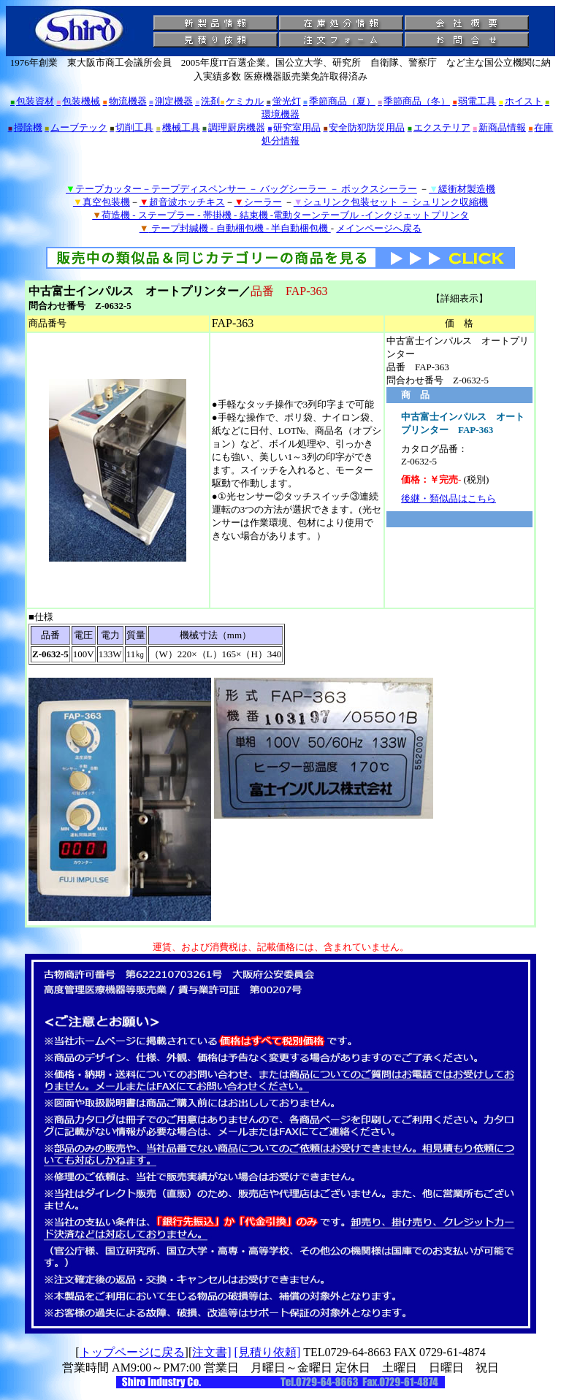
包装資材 (32, 101)
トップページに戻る (132, 1352)
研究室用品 (294, 127)
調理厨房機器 (233, 127)
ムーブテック (76, 127)
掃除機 (25, 127)
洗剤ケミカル (229, 101)
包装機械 (78, 101)
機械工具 (178, 127)
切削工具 (131, 127)
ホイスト (521, 101)
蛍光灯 (284, 101)
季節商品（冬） (414, 101)
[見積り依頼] (267, 1352)
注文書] (211, 1352)
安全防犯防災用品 (364, 127)
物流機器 (125, 101)
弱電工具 (474, 101)
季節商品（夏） (339, 101)
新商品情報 (499, 127)
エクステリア (439, 127)
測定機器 (171, 101)
